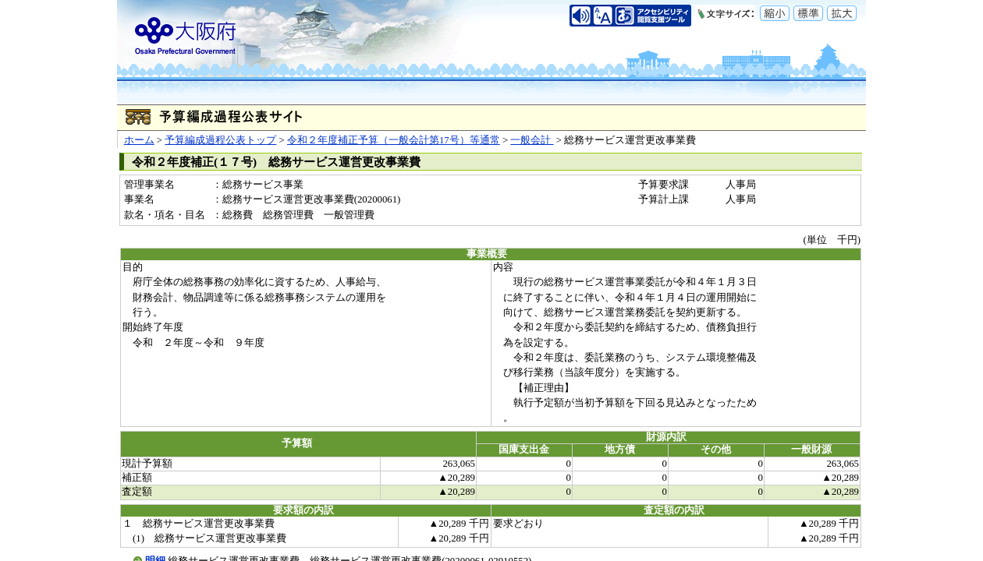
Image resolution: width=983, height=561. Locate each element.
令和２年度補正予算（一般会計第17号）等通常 (393, 140)
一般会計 (531, 140)
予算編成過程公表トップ (220, 140)
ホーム (139, 140)
